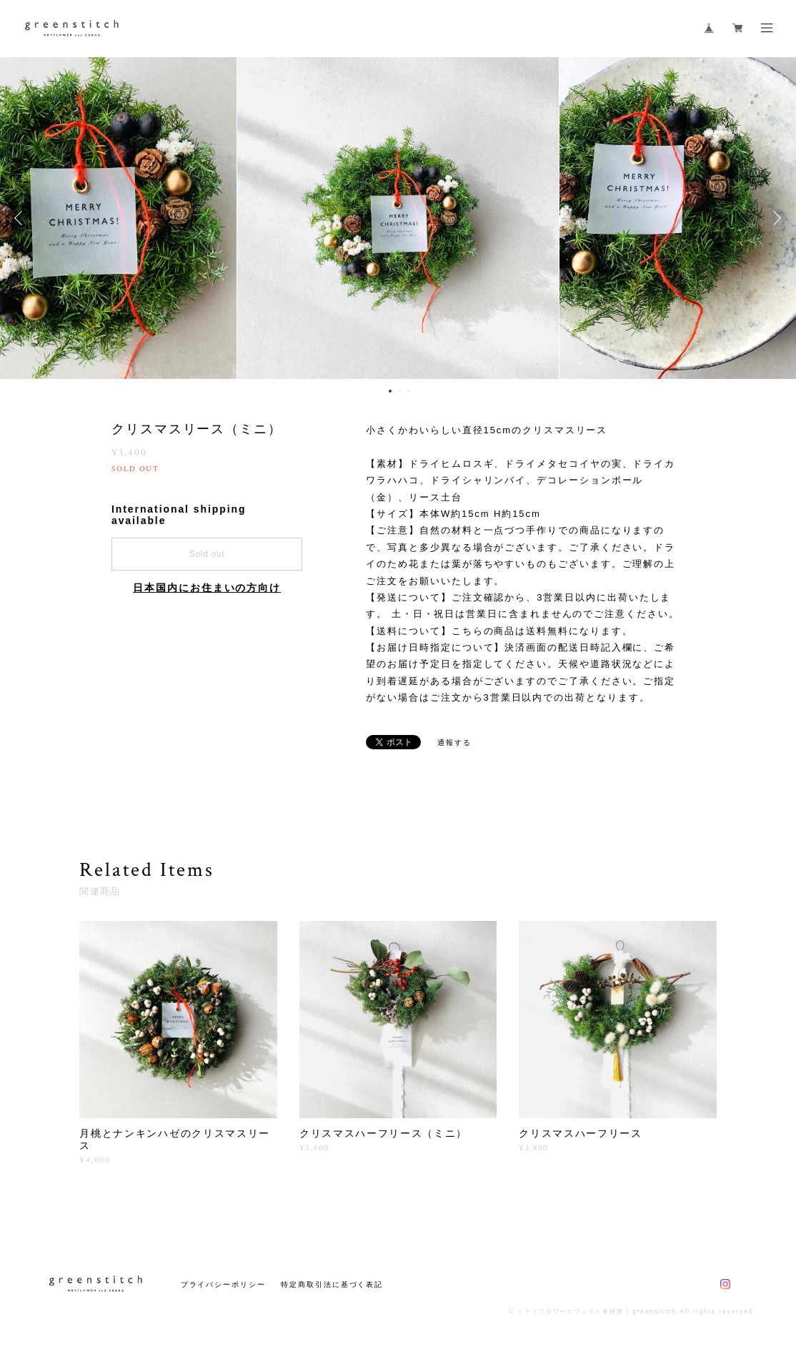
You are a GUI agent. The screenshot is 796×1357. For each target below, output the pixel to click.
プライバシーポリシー (223, 1284)
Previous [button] (21, 218)
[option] (398, 218)
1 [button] (390, 391)
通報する (454, 742)
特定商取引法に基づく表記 (332, 1284)
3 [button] (408, 391)
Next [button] (774, 218)
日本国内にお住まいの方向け (207, 587)
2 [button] (399, 391)
